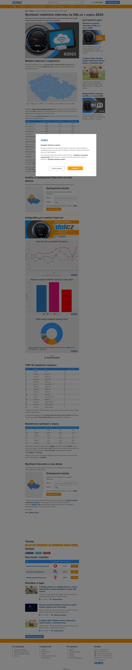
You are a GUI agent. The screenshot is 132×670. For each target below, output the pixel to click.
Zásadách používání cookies (56, 159)
